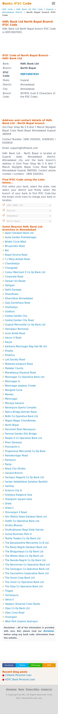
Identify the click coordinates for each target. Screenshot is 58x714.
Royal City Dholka (15, 468)
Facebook (9, 665)
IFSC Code (7, 9)
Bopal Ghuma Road (16, 254)
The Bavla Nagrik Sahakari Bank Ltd (26, 547)
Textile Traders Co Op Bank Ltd (23, 538)
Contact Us (46, 689)
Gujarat (49, 9)
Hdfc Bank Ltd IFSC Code (29, 9)
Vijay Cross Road (14, 612)
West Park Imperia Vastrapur (21, 621)
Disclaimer (11, 689)
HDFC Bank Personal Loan (20, 679)
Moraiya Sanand (14, 403)
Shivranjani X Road (16, 512)
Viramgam (11, 617)
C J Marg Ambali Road (17, 259)
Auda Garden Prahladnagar (21, 237)
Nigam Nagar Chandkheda (20, 420)
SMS (49, 665)
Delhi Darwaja (13, 289)
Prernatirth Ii (12, 446)
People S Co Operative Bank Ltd (23, 438)
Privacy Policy (32, 689)
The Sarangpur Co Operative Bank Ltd (27, 569)
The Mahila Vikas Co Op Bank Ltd (24, 556)
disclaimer (48, 631)
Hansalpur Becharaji (16, 329)
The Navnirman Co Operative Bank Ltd (27, 564)
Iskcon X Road (13, 337)
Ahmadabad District (12, 12)
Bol (7, 250)
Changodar (11, 268)
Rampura (10, 460)
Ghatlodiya (11, 307)
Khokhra (10, 355)
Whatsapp (35, 665)
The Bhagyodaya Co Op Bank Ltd (24, 551)
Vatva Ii (9, 599)
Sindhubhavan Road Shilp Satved (24, 529)
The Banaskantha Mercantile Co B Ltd (27, 542)
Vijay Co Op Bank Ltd (17, 608)
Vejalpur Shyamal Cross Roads (22, 604)
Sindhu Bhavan (14, 525)
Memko (9, 394)
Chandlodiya (12, 263)
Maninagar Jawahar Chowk (20, 385)
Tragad (9, 590)
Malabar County (14, 368)
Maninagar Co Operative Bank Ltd (24, 377)
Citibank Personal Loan (18, 675)
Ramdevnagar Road (16, 455)
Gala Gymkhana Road (17, 302)
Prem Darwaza (13, 442)
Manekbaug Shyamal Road (20, 372)
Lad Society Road (15, 359)
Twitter (22, 665)
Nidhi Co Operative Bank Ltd (21, 416)
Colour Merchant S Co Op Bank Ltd (25, 272)
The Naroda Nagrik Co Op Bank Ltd (25, 560)
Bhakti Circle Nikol (15, 241)
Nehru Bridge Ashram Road (21, 412)
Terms (21, 689)
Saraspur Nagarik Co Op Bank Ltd (24, 477)
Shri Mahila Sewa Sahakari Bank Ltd (26, 516)
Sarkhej (9, 486)
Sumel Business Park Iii (18, 534)
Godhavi (10, 311)
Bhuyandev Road (15, 246)
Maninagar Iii (12, 381)
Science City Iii (13, 490)
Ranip (8, 464)
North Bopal (12, 425)
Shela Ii (9, 508)
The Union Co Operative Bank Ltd (24, 582)
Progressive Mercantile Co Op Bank (25, 451)
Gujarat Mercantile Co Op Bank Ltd (25, 324)
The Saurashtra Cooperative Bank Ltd (27, 573)
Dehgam (10, 285)
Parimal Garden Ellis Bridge (21, 433)
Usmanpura (12, 595)
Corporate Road (14, 276)
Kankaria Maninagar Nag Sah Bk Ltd (26, 346)
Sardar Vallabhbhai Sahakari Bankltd (26, 481)
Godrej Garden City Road (19, 320)
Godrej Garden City (16, 316)
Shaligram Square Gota (18, 499)
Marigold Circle (13, 390)
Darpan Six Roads (15, 281)
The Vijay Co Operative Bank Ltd (24, 586)
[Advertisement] (29, 43)
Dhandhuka (11, 294)
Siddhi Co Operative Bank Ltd (22, 521)
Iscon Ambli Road (15, 333)
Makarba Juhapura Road (19, 364)
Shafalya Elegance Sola (18, 494)
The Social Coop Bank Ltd (20, 577)
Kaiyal (8, 342)
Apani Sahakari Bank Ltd (19, 233)
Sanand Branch (14, 473)
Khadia (9, 350)
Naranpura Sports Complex (21, 407)
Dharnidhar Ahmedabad (19, 298)
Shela (8, 503)
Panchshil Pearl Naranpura (20, 429)
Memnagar (11, 398)
